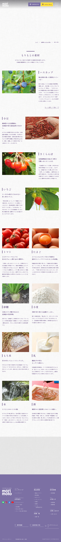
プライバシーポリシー (7, 539)
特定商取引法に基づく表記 (21, 539)
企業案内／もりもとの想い (46, 42)
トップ (36, 42)
